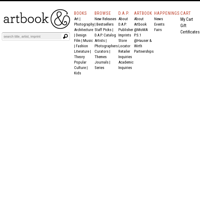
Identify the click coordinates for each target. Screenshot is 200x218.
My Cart (186, 19)
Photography (84, 24)
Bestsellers (105, 24)
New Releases (105, 19)
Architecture (83, 29)
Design (81, 35)
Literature (81, 51)
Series (99, 67)
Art (76, 19)
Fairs (158, 29)
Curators (101, 51)
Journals (101, 62)
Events (159, 24)
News (158, 19)
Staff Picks (103, 29)
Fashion (82, 46)
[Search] (32, 36)
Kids (77, 73)
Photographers (106, 46)
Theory (79, 56)
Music (88, 40)
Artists (100, 40)
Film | (78, 40)
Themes (101, 56)
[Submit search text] (65, 36)
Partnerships (144, 51)
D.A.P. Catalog (105, 35)
